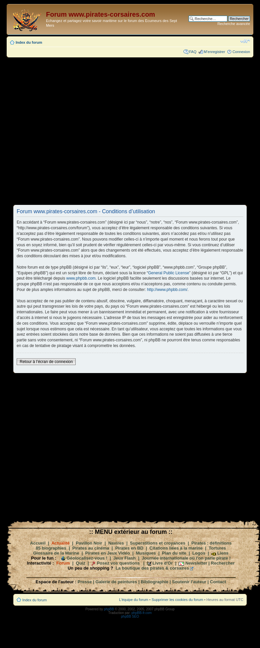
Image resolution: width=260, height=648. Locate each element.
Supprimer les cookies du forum (177, 600)
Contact (218, 581)
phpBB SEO (130, 616)
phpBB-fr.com (142, 613)
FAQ (192, 52)
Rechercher (223, 563)
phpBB (109, 609)
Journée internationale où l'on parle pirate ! (186, 558)
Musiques (146, 553)
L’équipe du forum (133, 600)
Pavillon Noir (89, 543)
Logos (198, 553)
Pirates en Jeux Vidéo (107, 553)
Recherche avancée (233, 24)
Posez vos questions (118, 563)
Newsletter (196, 563)
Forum (63, 563)
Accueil (37, 543)
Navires (116, 543)
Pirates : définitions (211, 543)
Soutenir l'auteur (189, 581)
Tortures (217, 548)
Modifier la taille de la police (245, 41)
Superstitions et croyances (157, 543)
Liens (223, 553)
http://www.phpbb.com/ (167, 289)
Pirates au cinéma (90, 548)
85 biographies (51, 548)
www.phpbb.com (81, 278)
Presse (85, 581)
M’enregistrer (214, 52)
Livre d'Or (162, 563)
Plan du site (174, 553)
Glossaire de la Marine (56, 553)
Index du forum (29, 42)
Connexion (241, 52)
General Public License (168, 273)
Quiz (80, 563)
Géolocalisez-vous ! (87, 558)
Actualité (60, 543)
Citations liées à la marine (176, 548)
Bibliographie (154, 581)
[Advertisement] (86, 131)
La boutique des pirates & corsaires (152, 568)
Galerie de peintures (116, 581)
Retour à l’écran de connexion (46, 361)
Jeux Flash (124, 558)
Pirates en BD (129, 548)
